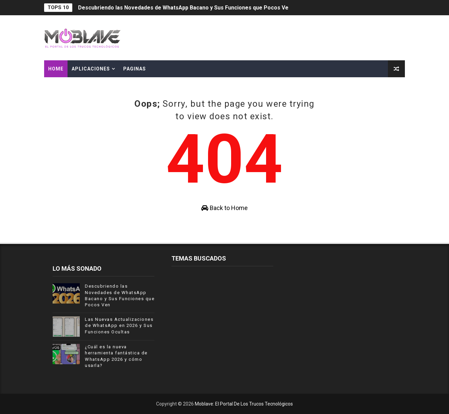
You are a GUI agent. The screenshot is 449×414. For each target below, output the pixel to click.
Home (55, 68)
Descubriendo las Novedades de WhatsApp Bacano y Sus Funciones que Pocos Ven (185, 7)
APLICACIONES (91, 68)
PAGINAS (134, 68)
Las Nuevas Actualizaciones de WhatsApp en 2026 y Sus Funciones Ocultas (119, 325)
